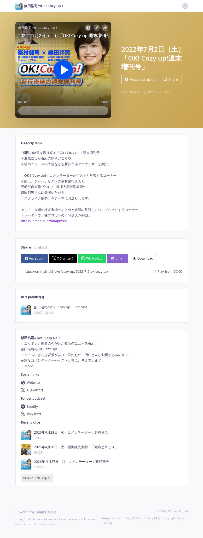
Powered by (35, 512)
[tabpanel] (101, 187)
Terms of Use (111, 518)
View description (141, 79)
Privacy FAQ (152, 518)
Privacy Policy (132, 518)
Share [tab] (26, 247)
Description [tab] (31, 143)
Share (170, 79)
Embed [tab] (41, 247)
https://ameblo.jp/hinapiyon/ (44, 221)
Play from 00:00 (167, 271)
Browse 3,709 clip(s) (36, 478)
